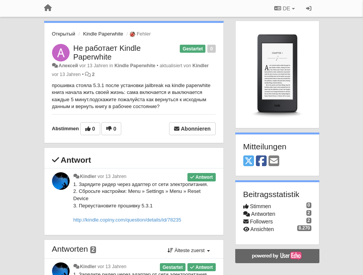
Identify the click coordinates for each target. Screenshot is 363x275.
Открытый (63, 34)
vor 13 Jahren (112, 176)
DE (284, 8)
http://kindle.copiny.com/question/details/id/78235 (127, 220)
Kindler (200, 65)
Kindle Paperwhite (103, 34)
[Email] (274, 161)
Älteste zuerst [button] (189, 250)
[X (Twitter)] (248, 161)
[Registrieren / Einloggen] (309, 8)
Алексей (68, 65)
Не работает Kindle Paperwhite (107, 52)
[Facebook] (261, 161)
